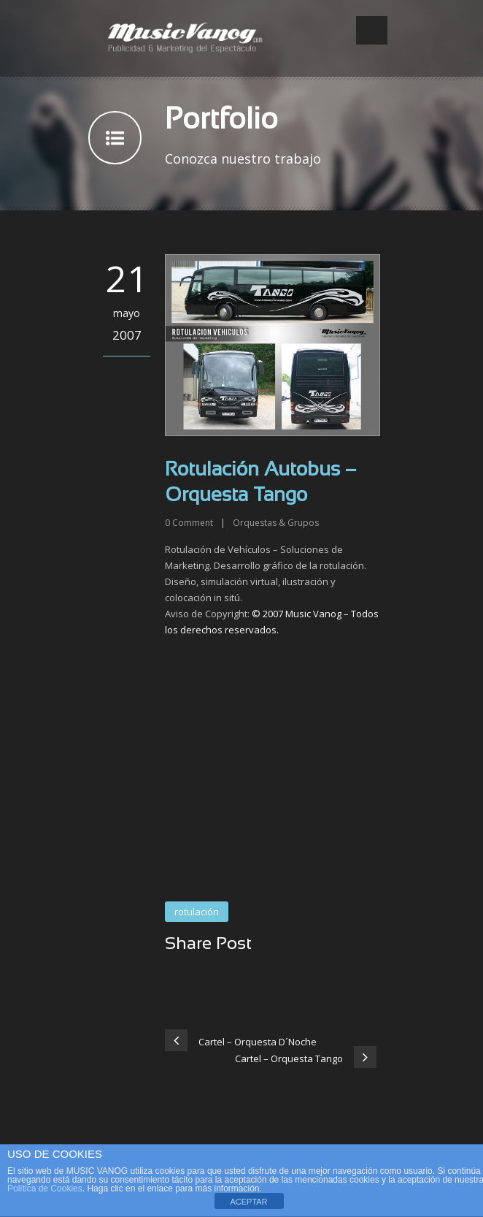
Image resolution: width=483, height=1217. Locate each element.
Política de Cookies (44, 1188)
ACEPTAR (248, 1201)
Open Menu (371, 30)
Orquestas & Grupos (276, 522)
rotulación (196, 911)
